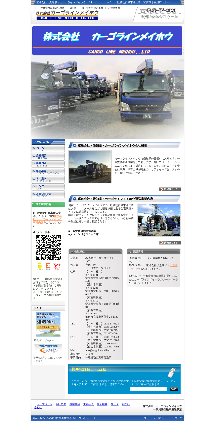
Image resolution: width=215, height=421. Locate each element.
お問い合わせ (48, 195)
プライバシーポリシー (155, 418)
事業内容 (48, 164)
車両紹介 (48, 172)
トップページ (48, 149)
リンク (48, 187)
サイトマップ (175, 418)
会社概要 (48, 156)
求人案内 (48, 179)
